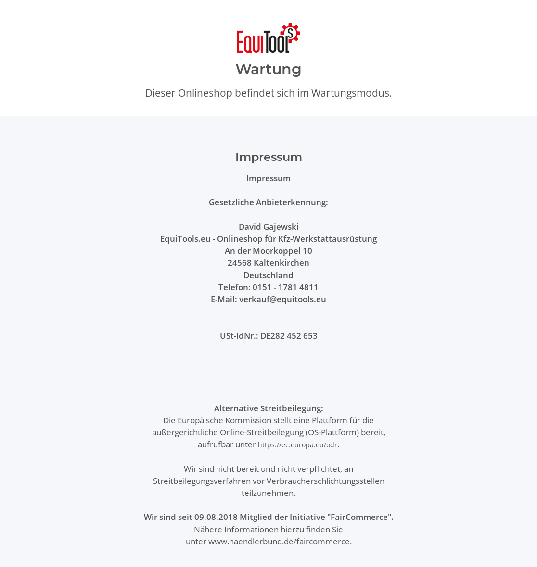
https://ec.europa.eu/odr (297, 444)
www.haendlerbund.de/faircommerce (279, 541)
